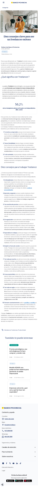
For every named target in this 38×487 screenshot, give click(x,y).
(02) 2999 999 (8, 431)
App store (10, 481)
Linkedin (17, 463)
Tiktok (20, 463)
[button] (2, 484)
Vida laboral (7, 330)
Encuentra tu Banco (10, 425)
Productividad (22, 330)
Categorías (6, 8)
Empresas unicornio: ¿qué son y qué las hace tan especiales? (19, 389)
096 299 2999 (8, 436)
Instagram (3, 463)
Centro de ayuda (9, 419)
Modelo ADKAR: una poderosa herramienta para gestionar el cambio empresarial (19, 370)
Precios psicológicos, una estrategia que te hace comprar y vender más (19, 350)
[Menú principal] (4, 2)
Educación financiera (7, 467)
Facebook (6, 463)
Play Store (19, 481)
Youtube (13, 463)
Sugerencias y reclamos (8, 442)
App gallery (28, 481)
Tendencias (14, 330)
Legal (3, 470)
